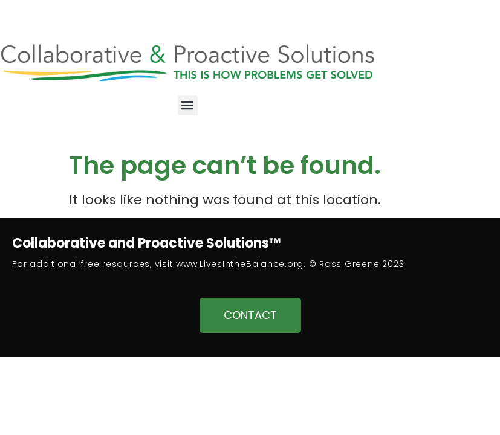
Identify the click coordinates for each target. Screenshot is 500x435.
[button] (188, 105)
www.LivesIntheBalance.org (240, 264)
